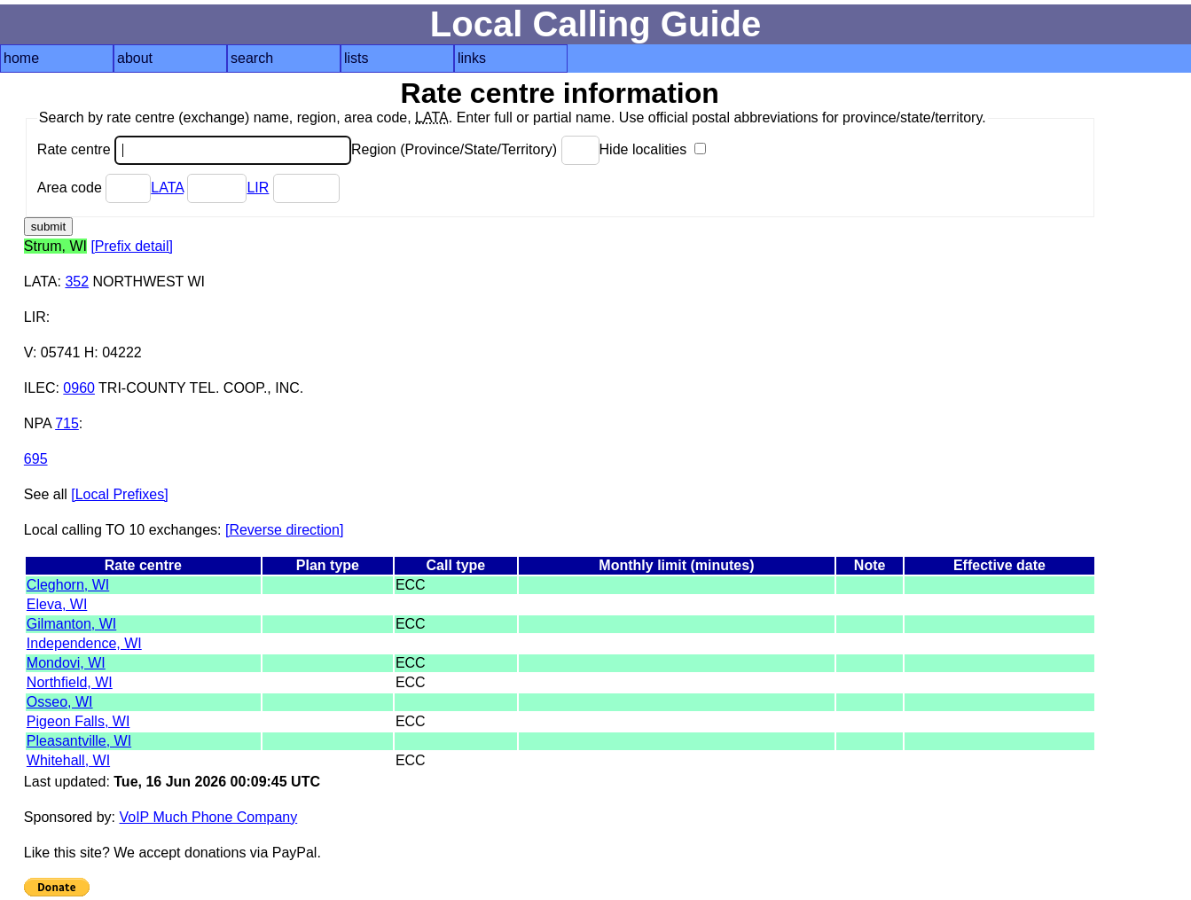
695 (36, 458)
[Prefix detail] (131, 246)
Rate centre (194, 149)
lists (356, 58)
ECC (411, 584)
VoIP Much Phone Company (208, 817)
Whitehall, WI (68, 760)
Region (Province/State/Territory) (475, 149)
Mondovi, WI (66, 662)
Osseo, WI (60, 701)
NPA (37, 423)
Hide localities (652, 149)
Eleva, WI (57, 604)
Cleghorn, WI (68, 584)
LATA (167, 187)
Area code (94, 187)
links (472, 58)
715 (67, 423)
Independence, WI (84, 643)
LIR (258, 187)
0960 (79, 387)
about (135, 58)
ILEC (40, 387)
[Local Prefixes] (119, 494)
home (21, 58)
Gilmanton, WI (71, 623)
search (252, 58)
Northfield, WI (70, 682)
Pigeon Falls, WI (78, 721)
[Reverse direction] (284, 529)
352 (77, 281)
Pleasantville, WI (79, 740)
